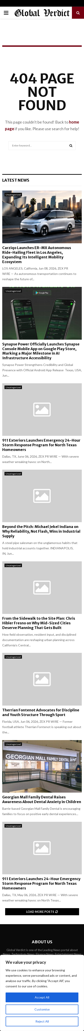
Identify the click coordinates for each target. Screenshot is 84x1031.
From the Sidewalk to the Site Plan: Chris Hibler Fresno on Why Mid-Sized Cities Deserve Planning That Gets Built (38, 623)
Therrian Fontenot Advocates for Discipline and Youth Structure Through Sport (40, 712)
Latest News (15, 180)
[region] (42, 993)
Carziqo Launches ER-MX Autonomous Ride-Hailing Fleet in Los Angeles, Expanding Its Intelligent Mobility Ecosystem (36, 255)
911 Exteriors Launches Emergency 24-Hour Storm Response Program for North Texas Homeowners (41, 445)
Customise (42, 1009)
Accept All (42, 997)
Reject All (42, 1021)
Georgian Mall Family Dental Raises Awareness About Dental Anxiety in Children (41, 799)
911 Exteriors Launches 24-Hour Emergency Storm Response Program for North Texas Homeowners (41, 883)
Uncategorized (13, 194)
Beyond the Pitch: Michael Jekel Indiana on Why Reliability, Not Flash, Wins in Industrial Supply (41, 531)
